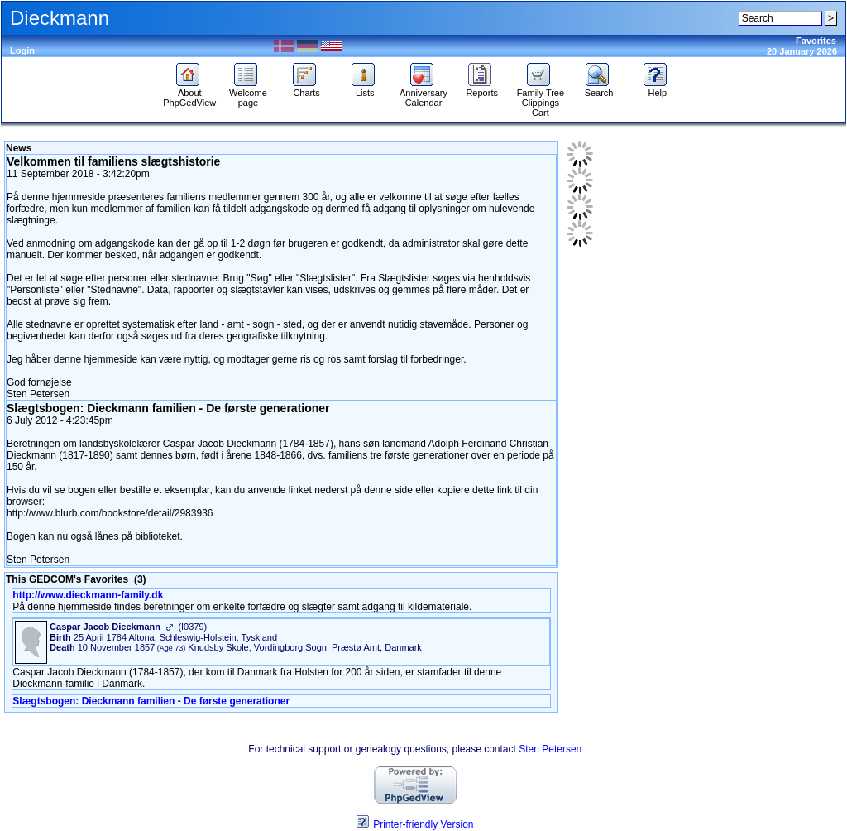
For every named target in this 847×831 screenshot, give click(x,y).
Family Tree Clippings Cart (540, 98)
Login (22, 50)
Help (657, 88)
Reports (482, 88)
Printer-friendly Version (423, 824)
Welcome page (248, 93)
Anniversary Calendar (423, 93)
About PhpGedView (189, 93)
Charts (306, 88)
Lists (365, 88)
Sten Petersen (550, 749)
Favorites (816, 41)
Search (599, 88)
